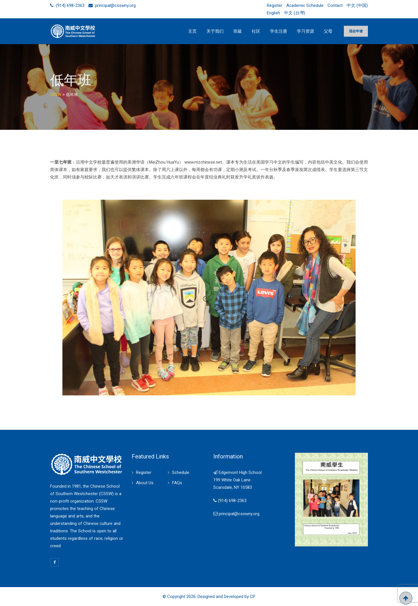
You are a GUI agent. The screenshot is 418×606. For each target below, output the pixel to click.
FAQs (177, 482)
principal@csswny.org (115, 5)
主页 (192, 31)
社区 (256, 31)
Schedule (180, 472)
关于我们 (215, 31)
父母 (328, 31)
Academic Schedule (305, 5)
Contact (335, 5)
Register (274, 5)
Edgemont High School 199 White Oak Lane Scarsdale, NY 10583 (237, 480)
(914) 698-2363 (70, 5)
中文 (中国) (357, 5)
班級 (237, 31)
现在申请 (356, 31)
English (273, 12)
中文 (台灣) (294, 12)
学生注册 (278, 31)
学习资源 (305, 31)
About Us (144, 482)
